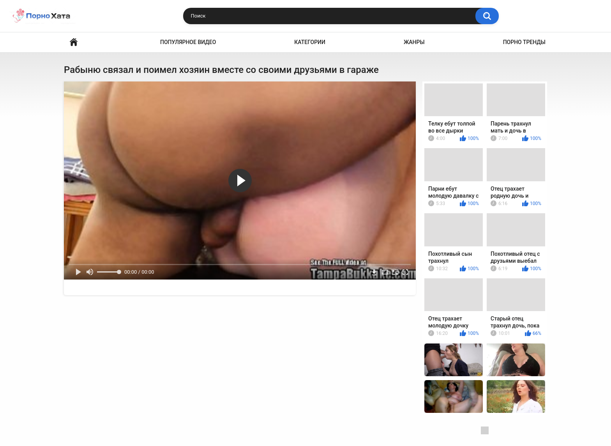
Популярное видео (188, 42)
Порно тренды (524, 42)
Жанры (414, 42)
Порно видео (73, 42)
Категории (309, 42)
